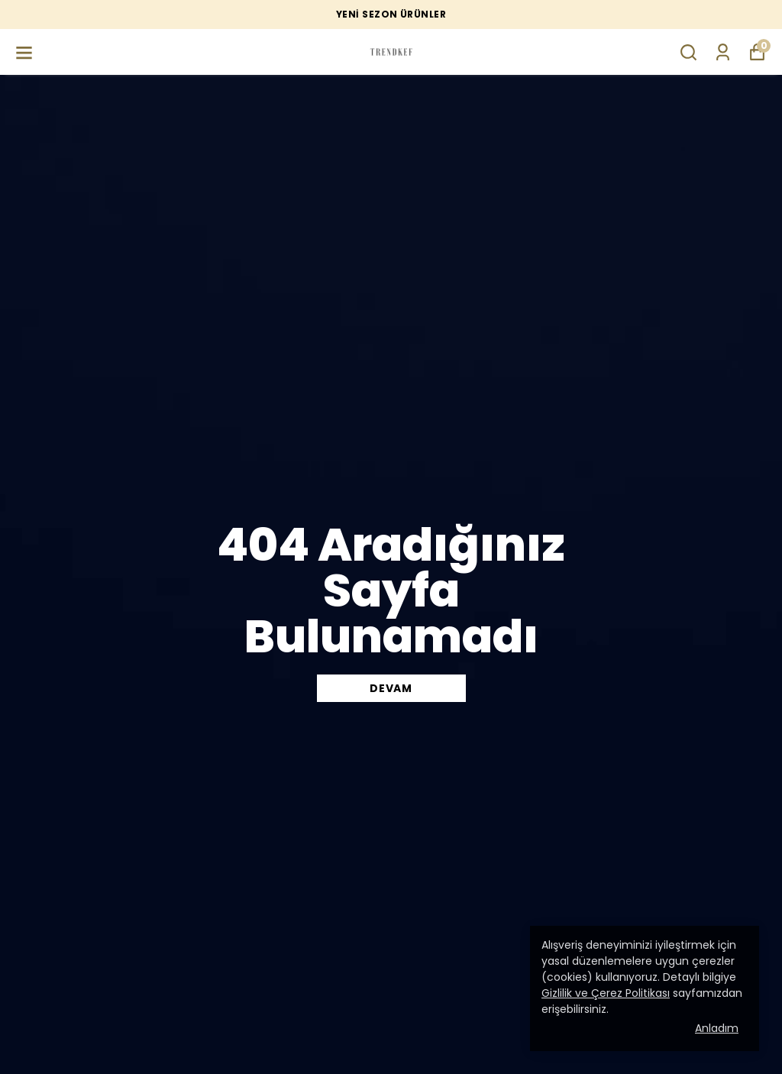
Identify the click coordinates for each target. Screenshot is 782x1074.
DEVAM (391, 688)
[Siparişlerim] (722, 52)
